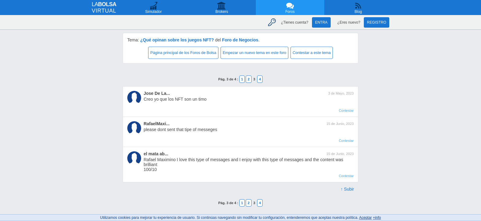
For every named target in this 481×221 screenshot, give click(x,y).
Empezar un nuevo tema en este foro (254, 53)
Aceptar (365, 217)
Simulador (153, 12)
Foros (290, 12)
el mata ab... (156, 153)
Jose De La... (157, 93)
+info (377, 217)
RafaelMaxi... (157, 123)
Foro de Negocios (240, 39)
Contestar (346, 110)
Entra (321, 22)
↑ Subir (347, 189)
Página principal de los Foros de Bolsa (183, 53)
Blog (358, 12)
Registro (376, 22)
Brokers (221, 12)
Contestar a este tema (312, 53)
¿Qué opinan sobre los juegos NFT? (177, 39)
